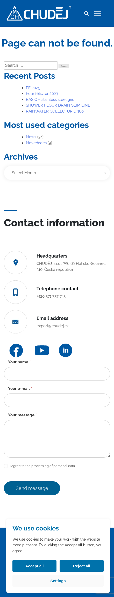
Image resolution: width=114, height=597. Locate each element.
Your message (22, 415)
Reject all (81, 566)
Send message (32, 488)
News (31, 137)
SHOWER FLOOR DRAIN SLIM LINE (58, 105)
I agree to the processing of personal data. (39, 466)
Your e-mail (20, 388)
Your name (19, 362)
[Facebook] (16, 350)
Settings (58, 581)
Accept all (34, 566)
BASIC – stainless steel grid (50, 99)
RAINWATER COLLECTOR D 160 (55, 111)
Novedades (36, 143)
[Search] (86, 13)
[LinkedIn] (65, 350)
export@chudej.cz (52, 326)
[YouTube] (42, 350)
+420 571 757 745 (51, 296)
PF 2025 (33, 88)
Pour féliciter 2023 (42, 93)
